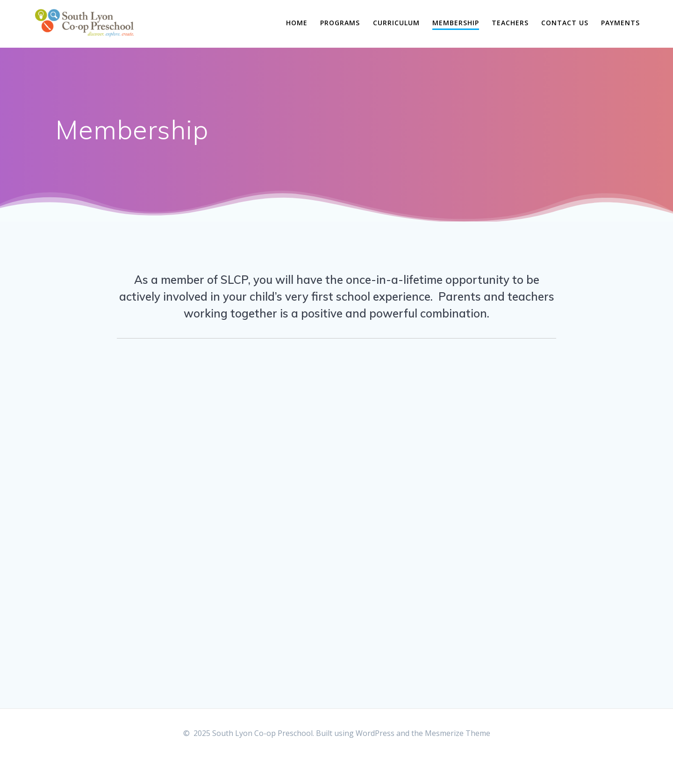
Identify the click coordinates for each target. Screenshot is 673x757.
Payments (620, 22)
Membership (455, 22)
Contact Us (564, 22)
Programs (340, 22)
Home (297, 22)
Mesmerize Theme (457, 733)
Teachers (510, 22)
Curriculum (396, 22)
